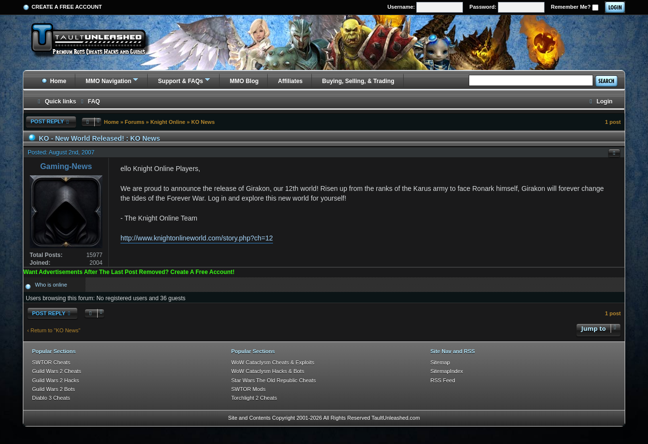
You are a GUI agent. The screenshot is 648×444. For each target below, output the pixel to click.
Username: (425, 7)
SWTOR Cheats (51, 362)
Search (606, 81)
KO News (203, 122)
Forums (134, 122)
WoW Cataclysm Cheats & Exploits (272, 362)
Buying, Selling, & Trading (358, 81)
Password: (507, 7)
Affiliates (290, 81)
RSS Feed (442, 380)
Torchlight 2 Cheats (254, 398)
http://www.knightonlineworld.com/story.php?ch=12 (196, 238)
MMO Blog (244, 81)
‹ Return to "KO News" (53, 330)
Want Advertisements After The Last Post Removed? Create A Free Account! (129, 272)
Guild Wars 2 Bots (53, 389)
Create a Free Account (67, 7)
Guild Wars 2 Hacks (55, 380)
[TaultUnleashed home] (96, 42)
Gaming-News (66, 166)
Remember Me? (574, 7)
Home (53, 81)
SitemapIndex (446, 371)
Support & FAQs (180, 81)
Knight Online (167, 122)
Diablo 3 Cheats (51, 398)
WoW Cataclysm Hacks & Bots (267, 371)
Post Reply (51, 122)
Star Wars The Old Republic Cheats (273, 380)
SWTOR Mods (248, 389)
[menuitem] (89, 101)
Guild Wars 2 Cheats (56, 371)
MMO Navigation (108, 81)
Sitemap (440, 362)
